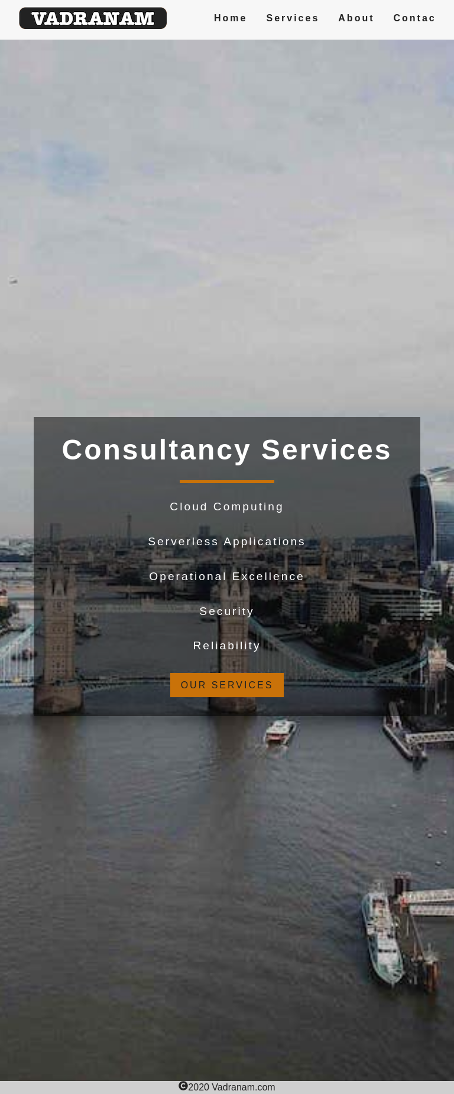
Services (292, 18)
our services (227, 685)
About (356, 18)
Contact (418, 18)
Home (230, 18)
